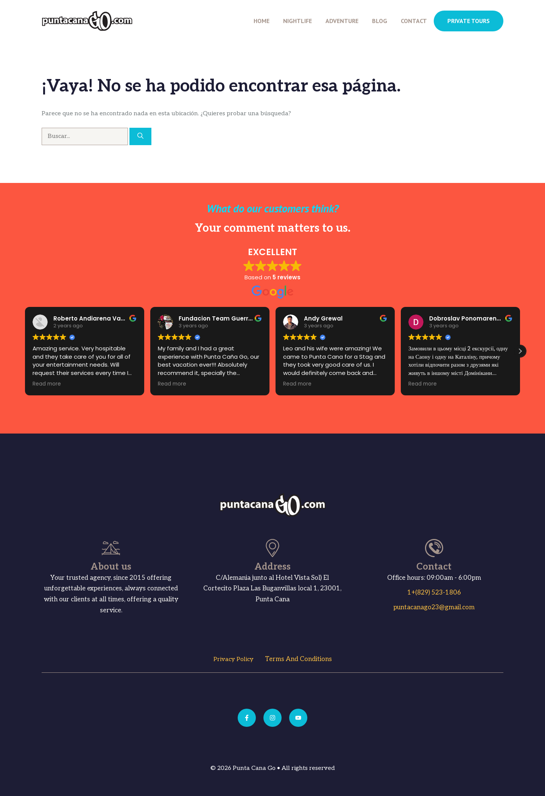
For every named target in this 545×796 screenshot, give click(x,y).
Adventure (341, 21)
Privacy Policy (233, 659)
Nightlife (297, 21)
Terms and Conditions (298, 659)
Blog (379, 21)
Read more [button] (42, 384)
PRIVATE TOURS (468, 21)
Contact (414, 21)
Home (261, 21)
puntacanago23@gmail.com (434, 607)
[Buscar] (140, 136)
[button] (520, 351)
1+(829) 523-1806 (434, 592)
